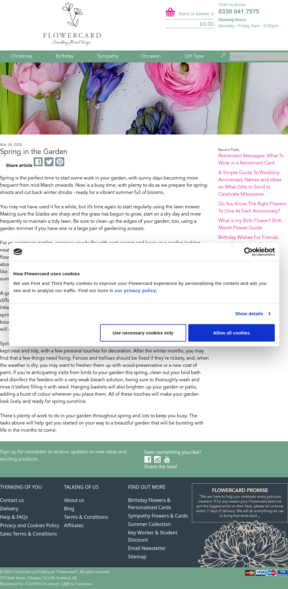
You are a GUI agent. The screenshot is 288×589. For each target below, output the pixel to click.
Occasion (151, 56)
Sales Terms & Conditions (28, 533)
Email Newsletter (147, 548)
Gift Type (194, 56)
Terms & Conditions (86, 517)
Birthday (65, 56)
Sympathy (108, 56)
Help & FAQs (14, 517)
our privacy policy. (136, 290)
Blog (69, 508)
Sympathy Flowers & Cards (158, 515)
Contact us (12, 500)
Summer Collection (149, 524)
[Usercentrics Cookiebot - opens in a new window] (248, 251)
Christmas (21, 56)
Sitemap (137, 556)
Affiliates (73, 525)
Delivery (9, 508)
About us (74, 500)
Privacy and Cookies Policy (29, 525)
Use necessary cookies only (143, 332)
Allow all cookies (231, 332)
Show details (249, 313)
